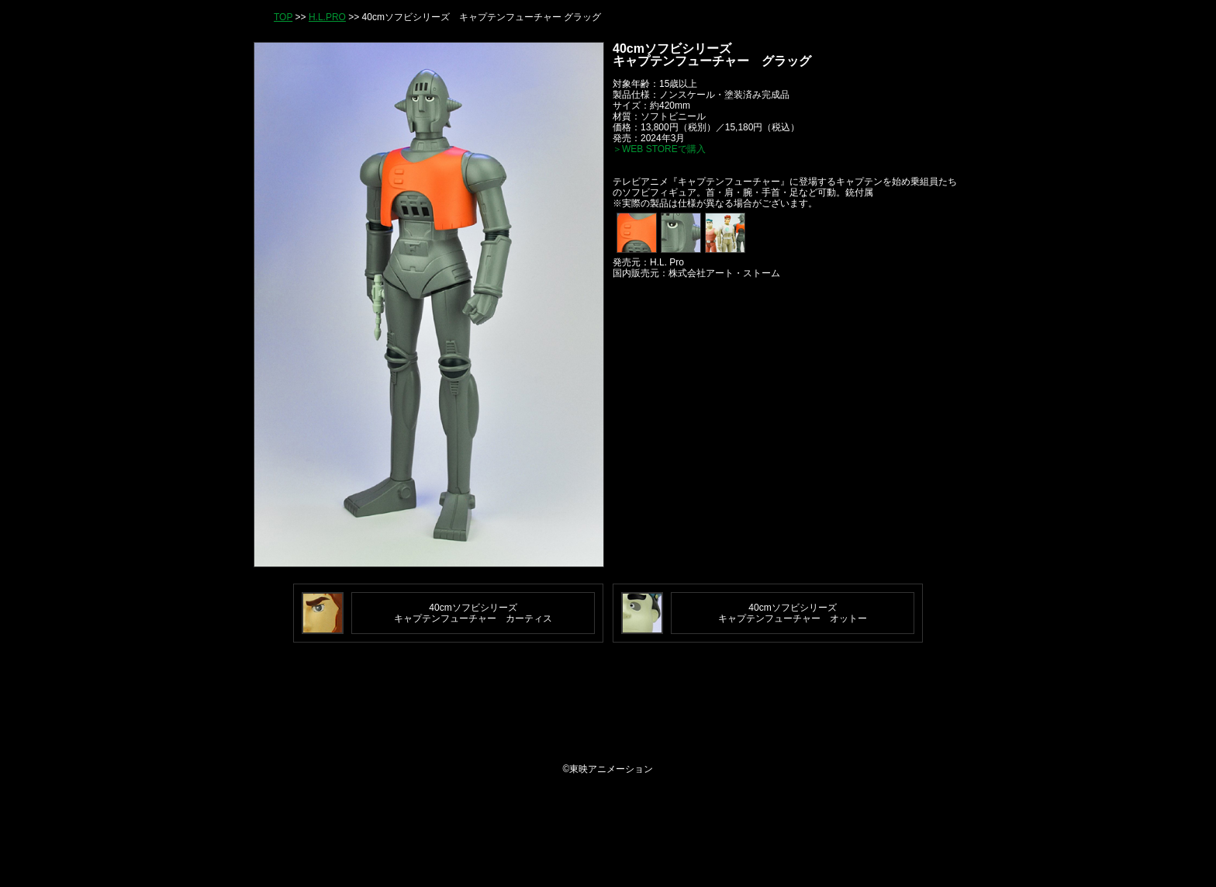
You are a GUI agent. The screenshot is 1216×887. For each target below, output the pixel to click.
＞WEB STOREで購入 (659, 149)
